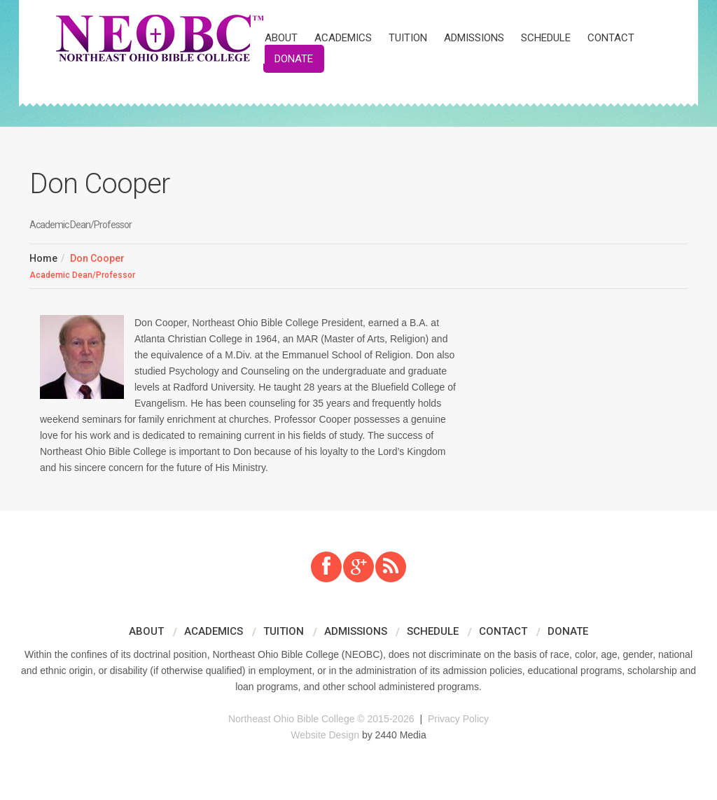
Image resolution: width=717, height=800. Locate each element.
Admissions (474, 37)
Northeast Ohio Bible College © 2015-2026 (321, 718)
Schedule (546, 37)
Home (43, 258)
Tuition (408, 37)
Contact (610, 37)
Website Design (325, 735)
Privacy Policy (458, 718)
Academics (343, 37)
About (281, 37)
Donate (293, 58)
